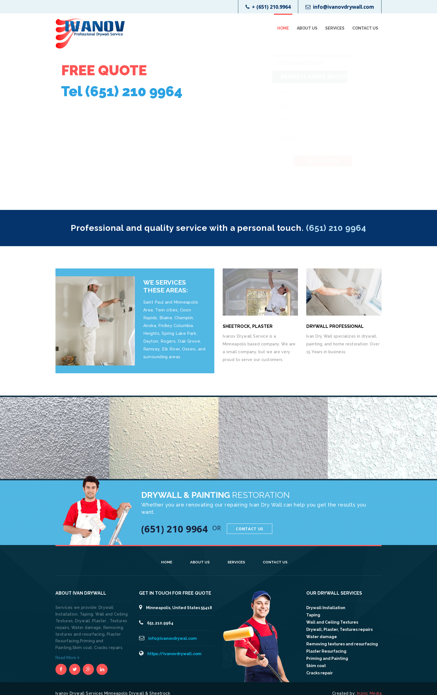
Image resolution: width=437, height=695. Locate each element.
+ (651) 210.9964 (268, 6)
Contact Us (365, 28)
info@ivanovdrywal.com (172, 638)
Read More (67, 657)
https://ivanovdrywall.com (174, 654)
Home (283, 28)
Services (334, 28)
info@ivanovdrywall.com (339, 6)
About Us (307, 28)
